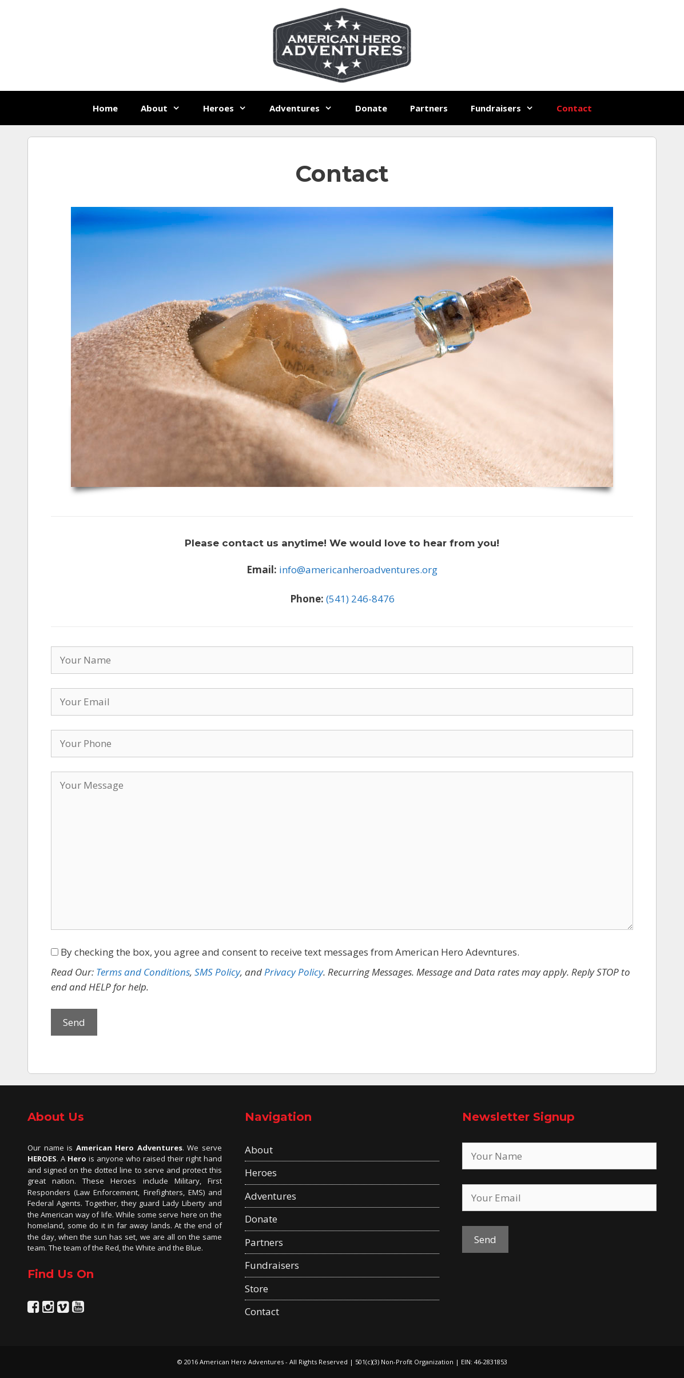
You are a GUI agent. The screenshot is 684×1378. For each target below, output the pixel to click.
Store (256, 1288)
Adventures (306, 108)
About (166, 108)
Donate (371, 108)
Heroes (230, 108)
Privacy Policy (293, 971)
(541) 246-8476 (360, 598)
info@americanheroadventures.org (358, 569)
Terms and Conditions (143, 971)
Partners (429, 108)
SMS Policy (217, 971)
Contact (574, 108)
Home (105, 108)
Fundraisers (508, 108)
